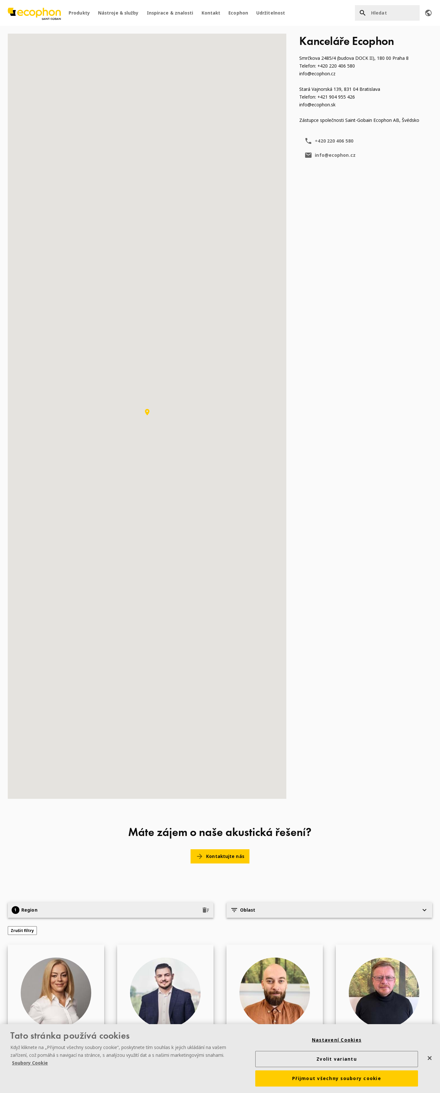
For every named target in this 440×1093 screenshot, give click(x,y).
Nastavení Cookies (336, 1041)
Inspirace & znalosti (170, 13)
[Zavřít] (430, 1059)
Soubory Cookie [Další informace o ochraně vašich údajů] (30, 1064)
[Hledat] (387, 13)
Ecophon (238, 13)
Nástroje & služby (118, 13)
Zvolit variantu (336, 1060)
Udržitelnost (270, 13)
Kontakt (211, 13)
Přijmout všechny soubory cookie (336, 1079)
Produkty (79, 13)
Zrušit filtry (22, 930)
